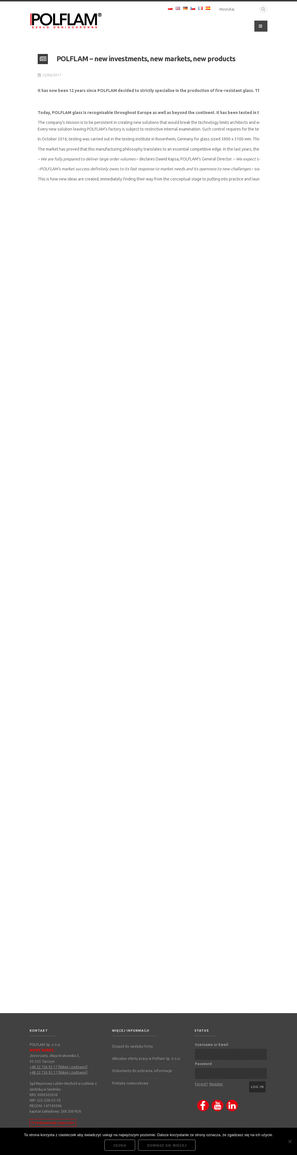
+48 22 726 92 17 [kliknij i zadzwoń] (58, 1067)
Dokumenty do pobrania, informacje (142, 1071)
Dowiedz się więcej (166, 1145)
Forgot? (201, 1084)
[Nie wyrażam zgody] (290, 1141)
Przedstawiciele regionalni (52, 1123)
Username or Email (211, 1044)
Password (203, 1064)
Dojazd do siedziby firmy (132, 1046)
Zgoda (119, 1145)
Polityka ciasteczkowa (130, 1083)
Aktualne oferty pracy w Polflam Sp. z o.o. (146, 1058)
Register (216, 1084)
